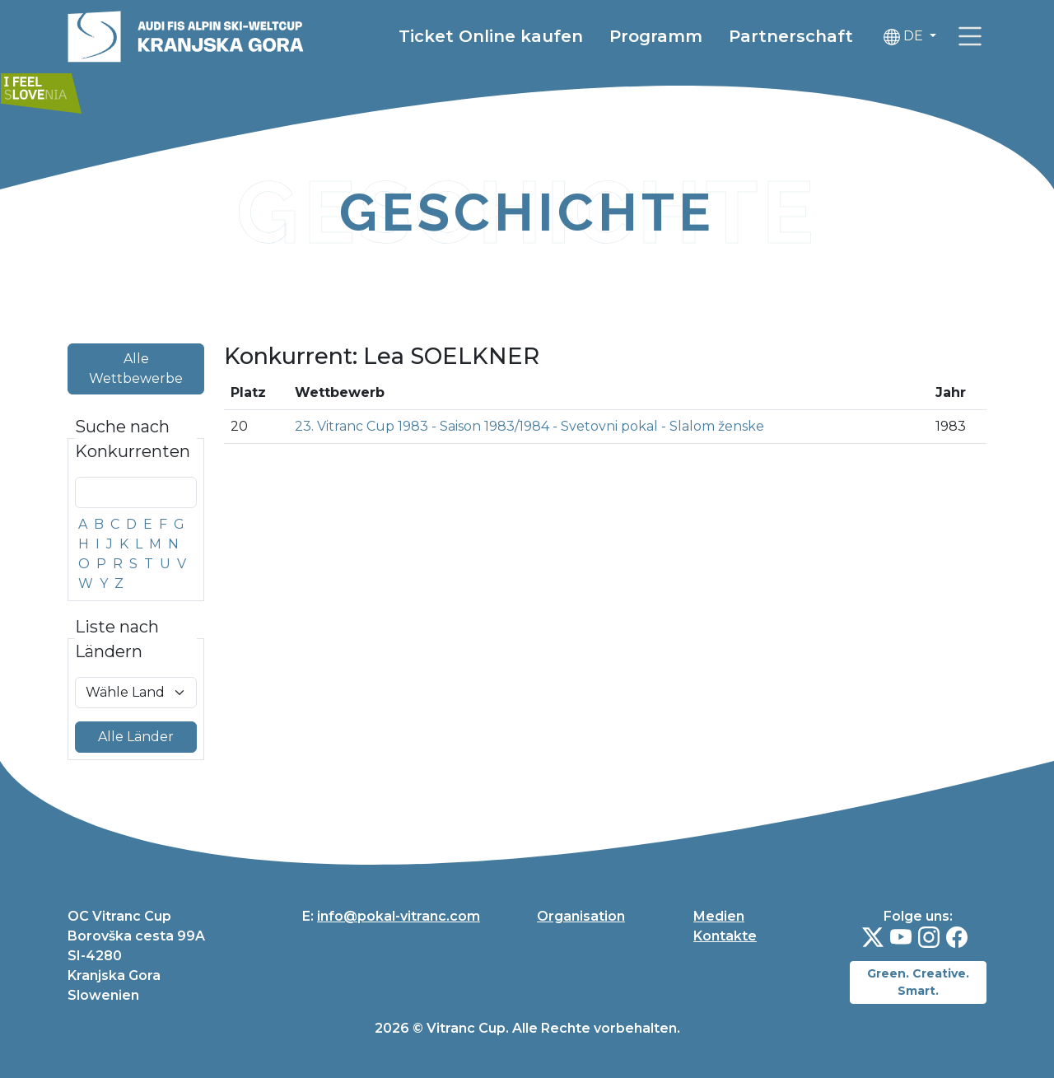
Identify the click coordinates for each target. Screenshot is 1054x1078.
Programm (655, 38)
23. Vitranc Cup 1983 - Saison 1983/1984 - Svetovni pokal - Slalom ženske (529, 426)
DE (905, 38)
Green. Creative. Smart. (918, 982)
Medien (718, 916)
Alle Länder (136, 736)
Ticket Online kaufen (491, 38)
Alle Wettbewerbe (136, 368)
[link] (970, 37)
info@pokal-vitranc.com (398, 916)
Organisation (581, 916)
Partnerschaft (791, 38)
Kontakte (725, 936)
